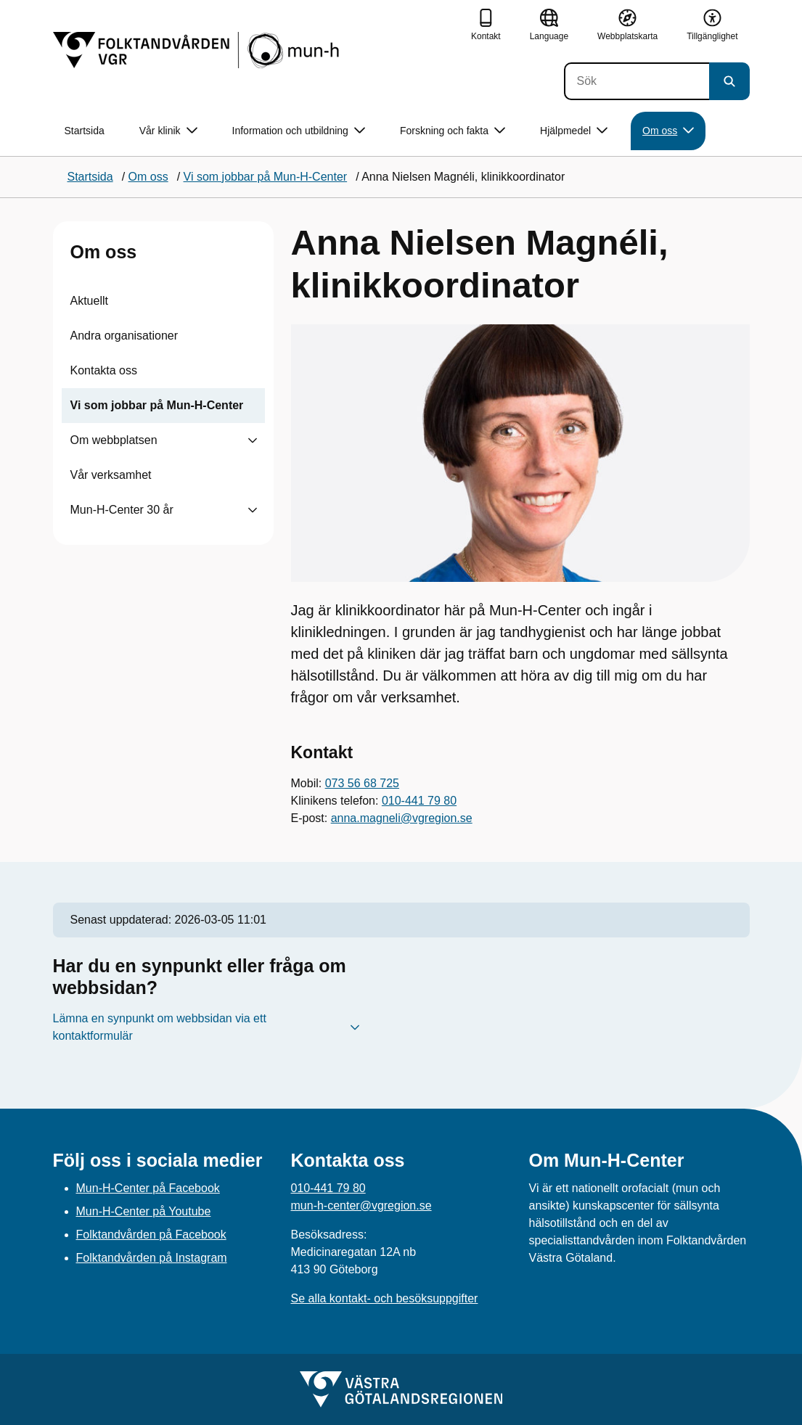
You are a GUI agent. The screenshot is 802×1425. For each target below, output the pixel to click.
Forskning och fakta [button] (452, 131)
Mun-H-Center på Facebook (148, 1188)
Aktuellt (89, 301)
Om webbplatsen (113, 440)
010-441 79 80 (419, 800)
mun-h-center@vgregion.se (361, 1205)
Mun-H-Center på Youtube (143, 1211)
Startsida (85, 130)
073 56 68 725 (362, 783)
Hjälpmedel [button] (573, 131)
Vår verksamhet (111, 475)
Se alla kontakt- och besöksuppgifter (384, 1298)
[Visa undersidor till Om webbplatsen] (252, 440)
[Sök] (636, 81)
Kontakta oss (104, 370)
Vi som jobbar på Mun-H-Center (157, 405)
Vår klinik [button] (168, 131)
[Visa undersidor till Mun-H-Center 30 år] (252, 510)
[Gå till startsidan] (198, 50)
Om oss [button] (668, 131)
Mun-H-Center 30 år (121, 510)
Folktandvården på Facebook (151, 1234)
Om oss (103, 252)
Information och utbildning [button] (298, 131)
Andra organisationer (124, 335)
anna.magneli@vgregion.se (401, 818)
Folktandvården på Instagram (151, 1258)
